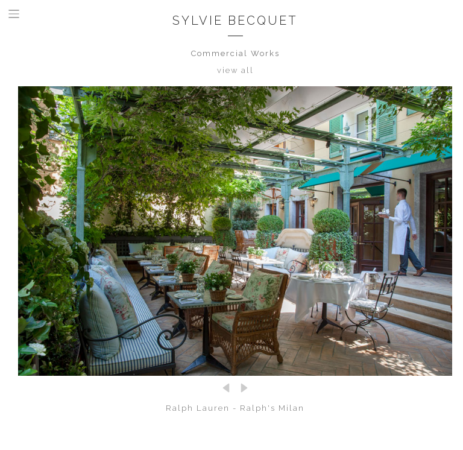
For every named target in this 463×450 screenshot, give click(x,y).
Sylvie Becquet (235, 20)
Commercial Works (235, 53)
